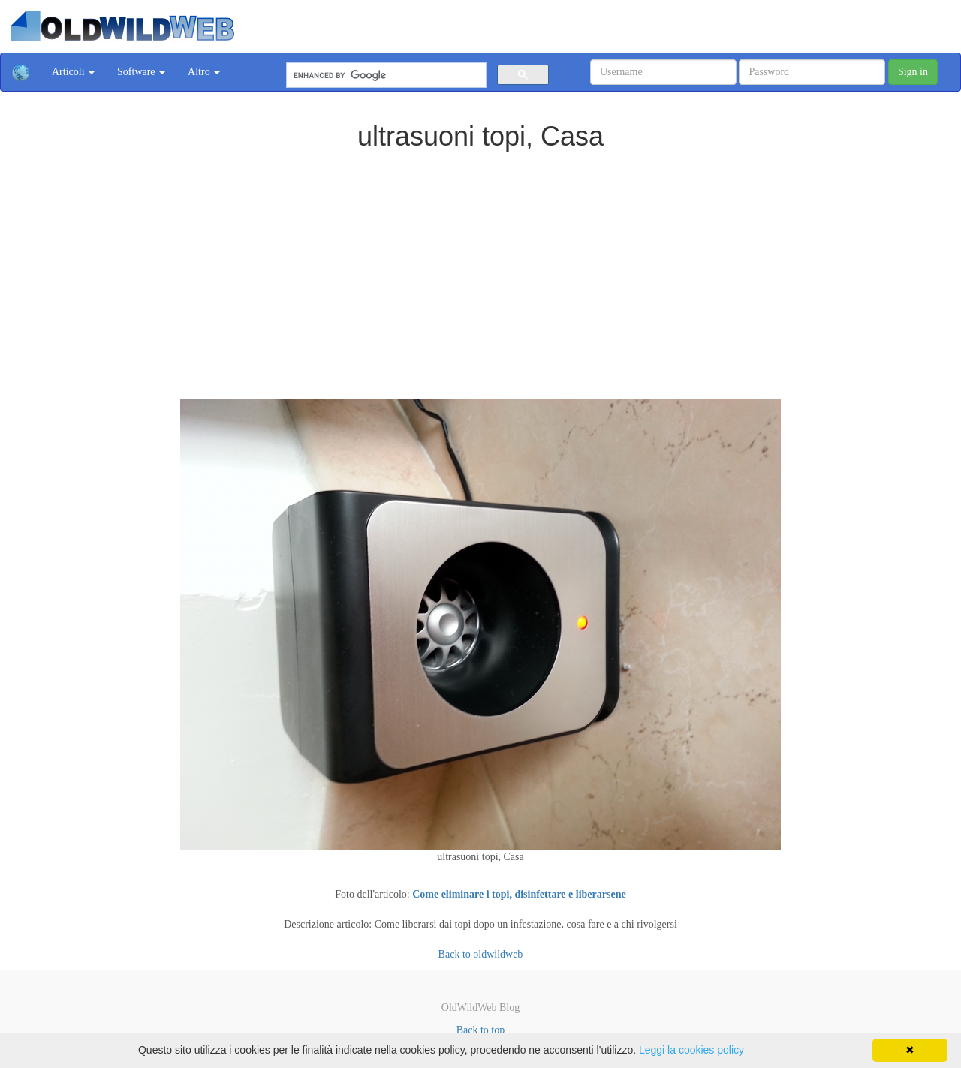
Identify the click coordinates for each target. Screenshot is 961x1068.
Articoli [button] (73, 71)
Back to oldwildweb (480, 954)
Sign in (913, 71)
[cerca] (385, 75)
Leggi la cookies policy (691, 1050)
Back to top (480, 1030)
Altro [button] (204, 71)
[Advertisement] (480, 264)
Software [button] (141, 71)
